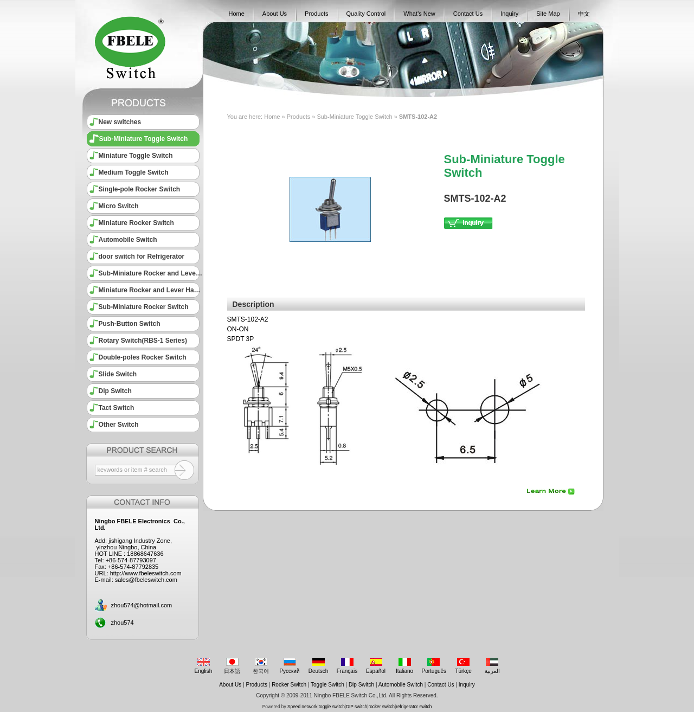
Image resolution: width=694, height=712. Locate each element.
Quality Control (366, 13)
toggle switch (332, 706)
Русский (289, 666)
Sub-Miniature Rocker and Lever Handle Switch (151, 273)
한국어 (261, 666)
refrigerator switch (414, 706)
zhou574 (122, 622)
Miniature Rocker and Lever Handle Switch (151, 290)
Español (376, 666)
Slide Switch (118, 374)
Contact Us (468, 13)
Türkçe (463, 666)
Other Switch (119, 424)
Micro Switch (119, 206)
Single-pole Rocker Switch (140, 189)
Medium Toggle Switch (134, 172)
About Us (274, 13)
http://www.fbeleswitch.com (146, 573)
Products (316, 13)
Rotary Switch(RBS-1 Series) (143, 340)
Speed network (302, 706)
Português (434, 666)
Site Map (548, 13)
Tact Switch (116, 408)
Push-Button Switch (129, 324)
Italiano (404, 666)
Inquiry (509, 13)
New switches (120, 122)
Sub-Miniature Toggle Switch (143, 139)
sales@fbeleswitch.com (146, 579)
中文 (584, 13)
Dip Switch (115, 391)
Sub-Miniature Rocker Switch (144, 307)
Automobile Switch (128, 239)
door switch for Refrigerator (142, 256)
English (203, 666)
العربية (492, 666)
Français (347, 666)
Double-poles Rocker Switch (143, 357)
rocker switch (381, 706)
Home (237, 13)
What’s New (419, 13)
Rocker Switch (289, 685)
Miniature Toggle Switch (136, 155)
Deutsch (318, 666)
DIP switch (356, 706)
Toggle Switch (327, 685)
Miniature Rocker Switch (136, 223)
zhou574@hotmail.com (141, 605)
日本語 (232, 666)
